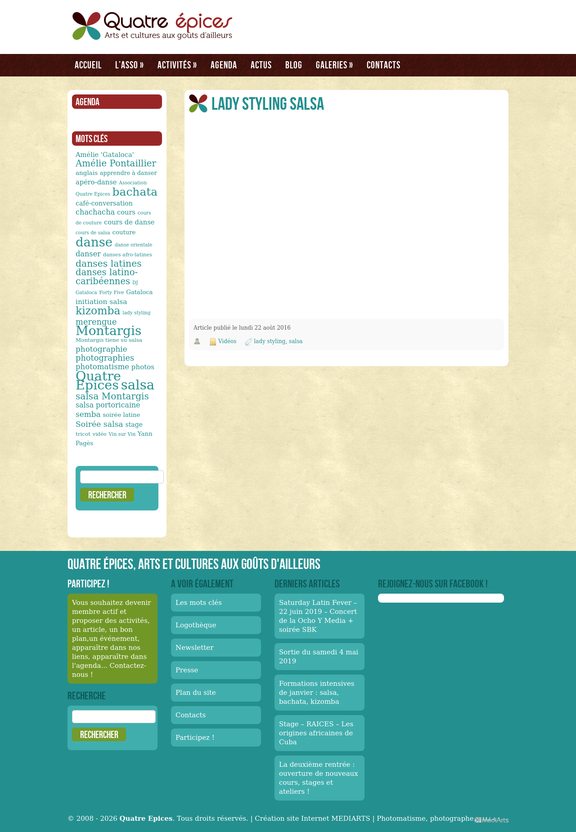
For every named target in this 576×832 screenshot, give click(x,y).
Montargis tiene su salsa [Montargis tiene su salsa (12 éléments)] (109, 340)
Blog (293, 64)
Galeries (334, 64)
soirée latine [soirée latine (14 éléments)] (121, 415)
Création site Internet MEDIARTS (312, 818)
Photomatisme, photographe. (426, 818)
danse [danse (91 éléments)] (94, 242)
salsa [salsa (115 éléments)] (137, 385)
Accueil (88, 64)
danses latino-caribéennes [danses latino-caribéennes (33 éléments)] (107, 276)
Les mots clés (199, 603)
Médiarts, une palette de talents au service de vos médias (491, 819)
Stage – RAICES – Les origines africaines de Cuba (316, 733)
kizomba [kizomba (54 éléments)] (98, 310)
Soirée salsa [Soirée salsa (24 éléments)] (99, 424)
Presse (187, 670)
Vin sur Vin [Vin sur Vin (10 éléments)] (122, 434)
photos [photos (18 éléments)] (142, 367)
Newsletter (194, 648)
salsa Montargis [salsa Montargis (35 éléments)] (112, 396)
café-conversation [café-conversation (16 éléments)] (104, 203)
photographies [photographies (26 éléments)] (105, 357)
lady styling (269, 341)
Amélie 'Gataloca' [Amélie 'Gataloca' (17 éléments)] (105, 154)
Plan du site (196, 693)
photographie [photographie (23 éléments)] (101, 348)
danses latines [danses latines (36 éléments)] (109, 263)
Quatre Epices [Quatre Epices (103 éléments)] (98, 380)
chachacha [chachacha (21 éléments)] (95, 212)
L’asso (129, 64)
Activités (177, 64)
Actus (261, 64)
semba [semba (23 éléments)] (88, 414)
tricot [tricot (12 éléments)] (83, 434)
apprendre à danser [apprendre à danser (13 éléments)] (128, 173)
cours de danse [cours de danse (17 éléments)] (129, 222)
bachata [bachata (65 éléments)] (135, 191)
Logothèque (196, 625)
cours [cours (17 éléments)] (126, 212)
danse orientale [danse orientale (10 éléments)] (134, 245)
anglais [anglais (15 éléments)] (87, 172)
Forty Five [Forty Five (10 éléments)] (111, 292)
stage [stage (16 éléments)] (134, 424)
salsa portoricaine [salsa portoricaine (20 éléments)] (108, 405)
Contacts (383, 64)
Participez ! (195, 738)
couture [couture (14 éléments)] (124, 232)
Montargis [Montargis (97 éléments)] (108, 330)
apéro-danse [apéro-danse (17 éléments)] (96, 182)
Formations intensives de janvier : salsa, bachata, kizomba (317, 693)
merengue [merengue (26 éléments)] (96, 322)
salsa (295, 341)
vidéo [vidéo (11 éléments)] (100, 434)
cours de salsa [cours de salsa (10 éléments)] (93, 233)
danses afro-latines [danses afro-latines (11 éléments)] (127, 254)
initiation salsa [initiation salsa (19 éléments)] (101, 302)
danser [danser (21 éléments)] (88, 254)
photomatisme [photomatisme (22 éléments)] (102, 366)
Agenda (224, 64)
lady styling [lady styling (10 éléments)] (136, 313)
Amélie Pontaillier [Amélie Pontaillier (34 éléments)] (116, 163)
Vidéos (227, 341)
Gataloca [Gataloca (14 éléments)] (139, 292)
